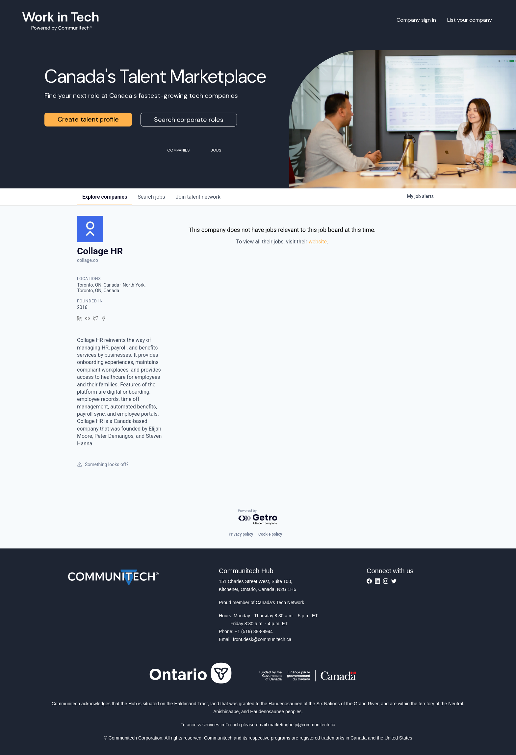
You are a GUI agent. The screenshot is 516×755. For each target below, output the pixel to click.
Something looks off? (102, 464)
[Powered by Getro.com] (258, 517)
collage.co (87, 260)
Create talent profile (88, 119)
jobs (151, 197)
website (318, 241)
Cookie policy (270, 534)
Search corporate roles (188, 119)
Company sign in (416, 19)
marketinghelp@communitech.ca (301, 724)
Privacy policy (241, 534)
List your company (469, 19)
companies (104, 197)
